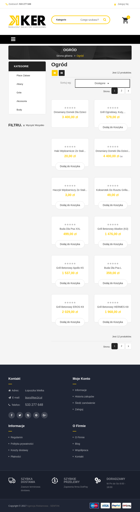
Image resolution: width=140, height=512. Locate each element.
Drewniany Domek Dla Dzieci (70, 112)
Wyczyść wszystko (33, 125)
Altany (20, 84)
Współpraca (81, 450)
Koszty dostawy (19, 450)
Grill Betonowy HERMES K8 (112, 306)
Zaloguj (79, 409)
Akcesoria (22, 101)
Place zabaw (23, 75)
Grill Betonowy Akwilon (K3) (113, 228)
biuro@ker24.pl (33, 397)
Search (104, 20)
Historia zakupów (84, 396)
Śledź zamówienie (85, 403)
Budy (19, 109)
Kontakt (79, 456)
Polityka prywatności (22, 443)
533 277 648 (25, 4)
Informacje (81, 390)
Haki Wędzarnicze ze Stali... (70, 151)
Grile (19, 92)
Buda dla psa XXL (70, 228)
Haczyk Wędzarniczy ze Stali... (70, 190)
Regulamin (17, 437)
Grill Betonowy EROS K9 (70, 306)
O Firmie (80, 437)
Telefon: (14, 404)
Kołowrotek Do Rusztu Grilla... (113, 190)
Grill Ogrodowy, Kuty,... (113, 112)
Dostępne (102, 83)
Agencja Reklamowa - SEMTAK (43, 506)
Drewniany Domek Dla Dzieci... (113, 151)
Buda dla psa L (112, 267)
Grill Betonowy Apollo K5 (70, 267)
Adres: (13, 390)
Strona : (107, 91)
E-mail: (14, 397)
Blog (77, 443)
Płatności (16, 456)
